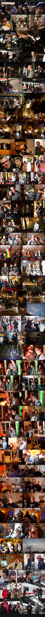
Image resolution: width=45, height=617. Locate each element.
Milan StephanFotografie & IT (3, 1)
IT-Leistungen (32, 1)
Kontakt (42, 1)
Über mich (38, 1)
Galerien (27, 1)
